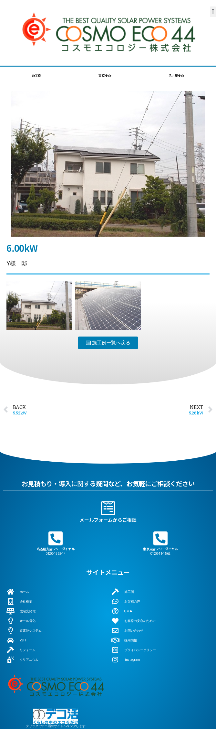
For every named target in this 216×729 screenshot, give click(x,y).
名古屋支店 (176, 75)
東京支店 (104, 75)
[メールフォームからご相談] (108, 491)
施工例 (36, 75)
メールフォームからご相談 (108, 502)
